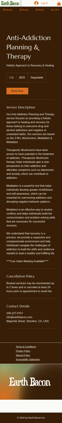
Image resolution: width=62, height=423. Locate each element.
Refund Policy (23, 355)
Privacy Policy (23, 351)
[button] (59, 3)
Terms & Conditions (26, 346)
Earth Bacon (10, 3)
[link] (17, 91)
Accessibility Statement (28, 359)
